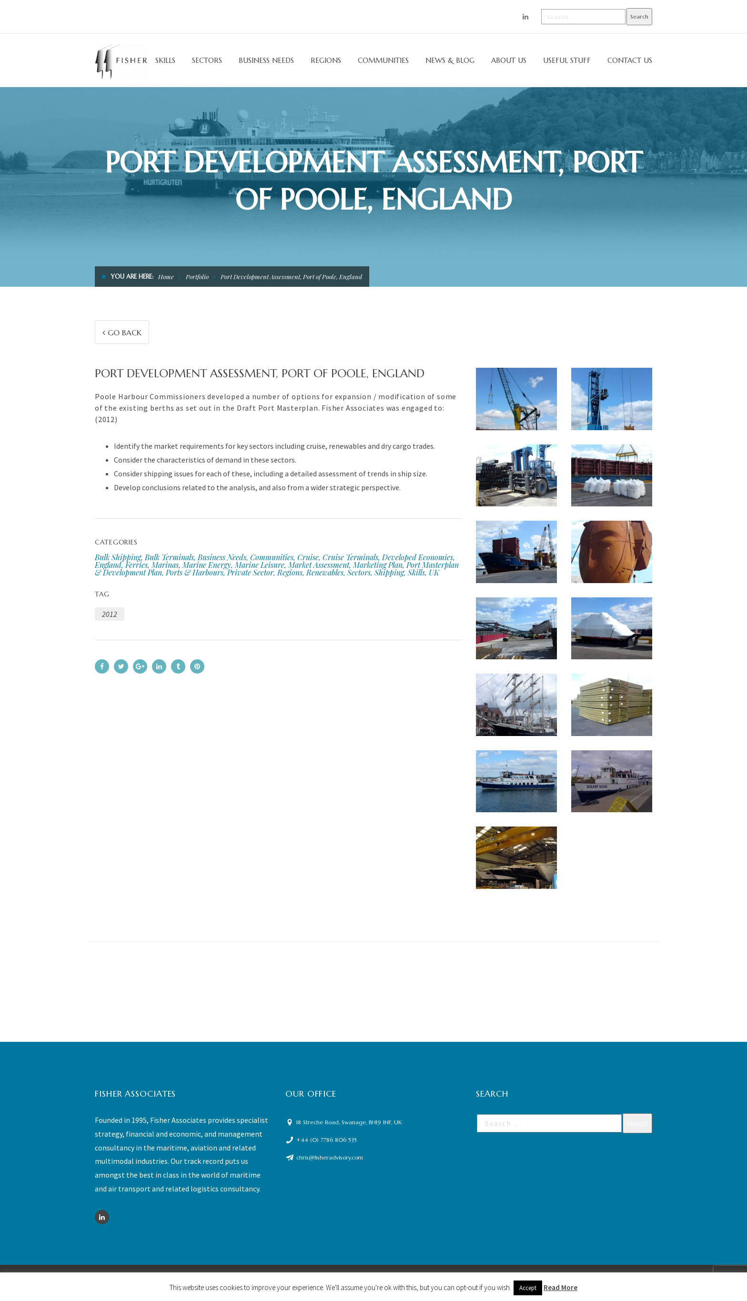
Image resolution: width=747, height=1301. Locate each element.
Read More (560, 1287)
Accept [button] (527, 1288)
